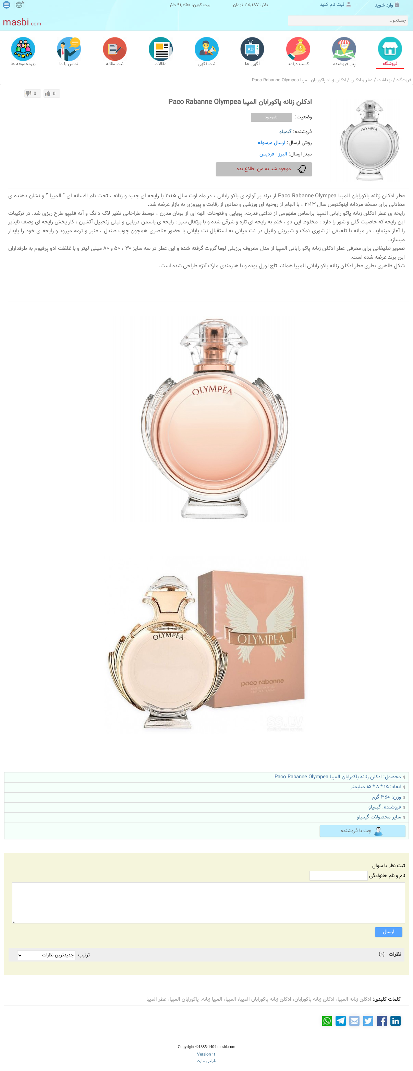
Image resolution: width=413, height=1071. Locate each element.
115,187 (251, 5)
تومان (238, 5)
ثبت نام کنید (332, 5)
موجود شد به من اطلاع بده (272, 169)
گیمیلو (285, 132)
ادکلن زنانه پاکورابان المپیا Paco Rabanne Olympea (299, 80)
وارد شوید (384, 5)
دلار (172, 5)
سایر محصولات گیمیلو (379, 817)
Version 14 (206, 1054)
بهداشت (384, 80)
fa (23, 3)
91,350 (183, 5)
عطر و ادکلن (362, 80)
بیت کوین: (201, 5)
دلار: (264, 5)
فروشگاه (404, 80)
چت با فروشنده (362, 831)
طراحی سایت (206, 1061)
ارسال (388, 932)
